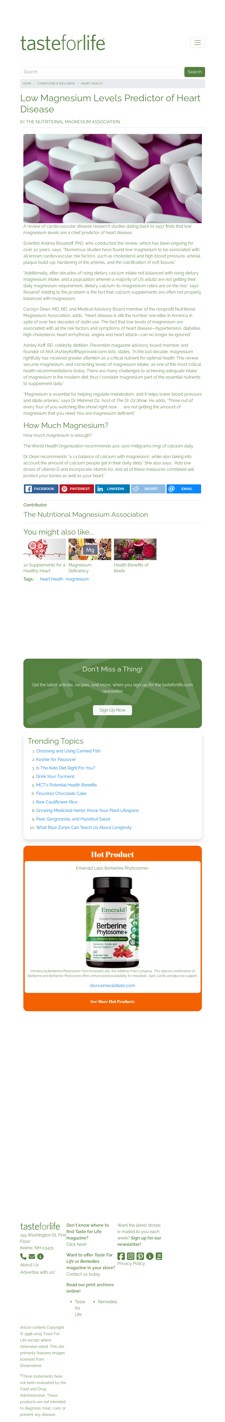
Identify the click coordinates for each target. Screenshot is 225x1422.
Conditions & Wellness (56, 83)
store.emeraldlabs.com (112, 985)
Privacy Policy (131, 1263)
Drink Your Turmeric (55, 776)
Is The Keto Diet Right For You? (65, 768)
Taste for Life (80, 1308)
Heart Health (92, 83)
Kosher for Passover (56, 759)
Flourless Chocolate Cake (61, 793)
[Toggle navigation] (197, 42)
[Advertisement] (112, 15)
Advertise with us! (37, 1272)
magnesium (77, 579)
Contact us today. (83, 1274)
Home (27, 83)
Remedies (107, 1301)
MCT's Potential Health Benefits (66, 785)
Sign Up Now (112, 710)
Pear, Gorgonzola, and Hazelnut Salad (73, 819)
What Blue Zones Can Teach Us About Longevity (84, 827)
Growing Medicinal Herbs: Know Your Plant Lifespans (87, 810)
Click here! (76, 1244)
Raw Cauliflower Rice (56, 802)
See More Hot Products (112, 1001)
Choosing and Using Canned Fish (68, 751)
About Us (29, 1264)
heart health (51, 579)
